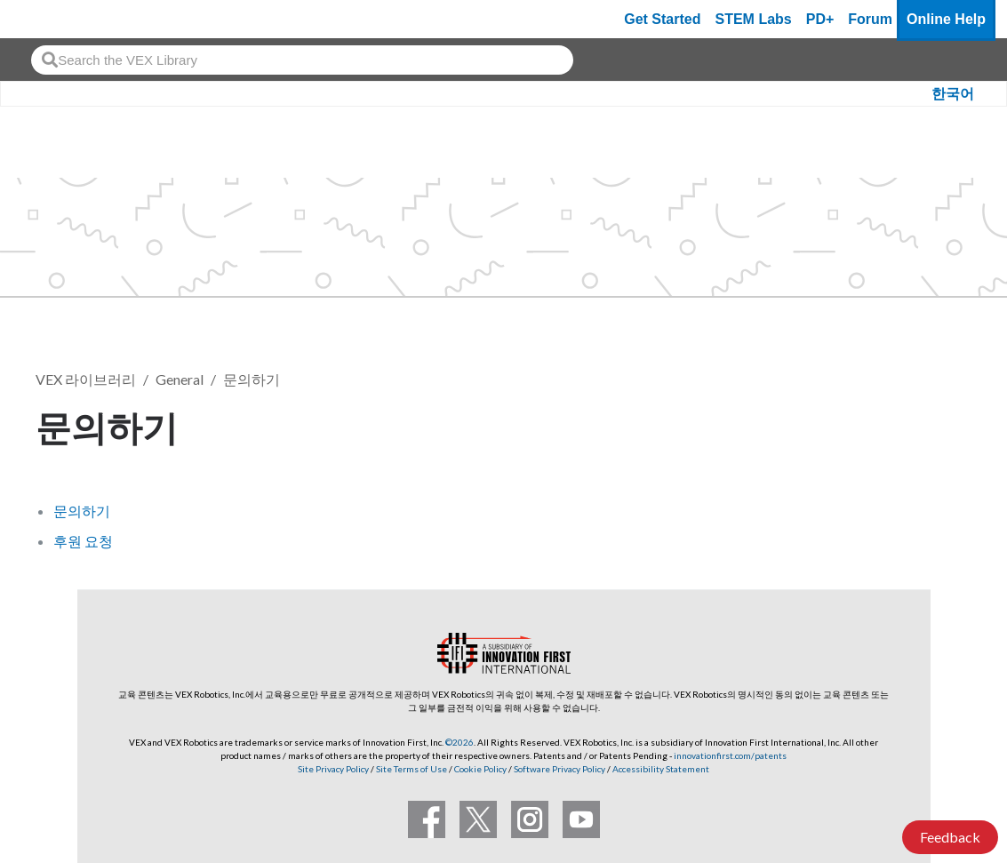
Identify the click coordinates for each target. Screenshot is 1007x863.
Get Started (662, 19)
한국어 (952, 93)
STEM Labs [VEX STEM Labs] (753, 19)
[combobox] (302, 60)
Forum (870, 19)
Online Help (946, 19)
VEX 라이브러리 (86, 379)
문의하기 (251, 379)
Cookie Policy (480, 768)
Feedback (950, 836)
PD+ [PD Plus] (820, 19)
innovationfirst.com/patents (730, 755)
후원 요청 (83, 540)
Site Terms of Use (410, 768)
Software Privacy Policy (559, 768)
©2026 (459, 742)
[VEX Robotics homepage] (48, 19)
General (180, 379)
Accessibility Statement (660, 768)
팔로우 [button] (928, 424)
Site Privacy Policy (333, 768)
